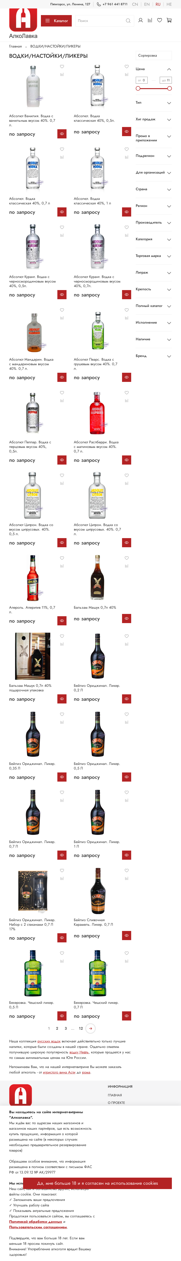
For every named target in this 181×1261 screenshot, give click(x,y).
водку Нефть (79, 1052)
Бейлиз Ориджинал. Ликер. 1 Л (97, 844)
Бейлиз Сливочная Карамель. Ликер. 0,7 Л (93, 922)
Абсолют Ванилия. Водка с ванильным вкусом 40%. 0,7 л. (32, 120)
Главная (15, 46)
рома (86, 1072)
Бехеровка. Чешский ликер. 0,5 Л (31, 1005)
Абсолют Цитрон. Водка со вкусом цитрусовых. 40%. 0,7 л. (97, 529)
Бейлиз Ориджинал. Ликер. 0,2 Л (97, 688)
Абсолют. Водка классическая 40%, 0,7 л (29, 201)
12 (81, 1028)
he (169, 4)
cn (135, 4)
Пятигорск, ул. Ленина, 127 (70, 4)
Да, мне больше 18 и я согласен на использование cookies (97, 1183)
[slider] (138, 88)
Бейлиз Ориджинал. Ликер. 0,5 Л (97, 766)
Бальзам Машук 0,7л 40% (95, 607)
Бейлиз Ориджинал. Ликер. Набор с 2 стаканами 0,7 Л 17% (32, 924)
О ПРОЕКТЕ (116, 1102)
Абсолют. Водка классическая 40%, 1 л (92, 201)
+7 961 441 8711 (112, 4)
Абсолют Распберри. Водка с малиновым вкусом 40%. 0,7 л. (96, 446)
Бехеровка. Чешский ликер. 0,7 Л (96, 1005)
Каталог (56, 21)
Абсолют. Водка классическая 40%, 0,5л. (94, 118)
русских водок (49, 1041)
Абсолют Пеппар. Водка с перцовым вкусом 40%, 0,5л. (30, 446)
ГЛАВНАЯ (115, 1095)
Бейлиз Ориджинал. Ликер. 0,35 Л (32, 766)
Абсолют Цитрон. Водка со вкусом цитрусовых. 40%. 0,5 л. (31, 529)
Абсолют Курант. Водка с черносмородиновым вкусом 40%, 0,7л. (97, 281)
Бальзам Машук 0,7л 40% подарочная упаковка (30, 688)
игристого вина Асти (59, 1072)
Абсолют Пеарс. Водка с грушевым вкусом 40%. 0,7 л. (95, 364)
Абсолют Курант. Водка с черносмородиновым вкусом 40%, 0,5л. (32, 281)
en (147, 4)
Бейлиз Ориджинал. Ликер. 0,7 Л (32, 844)
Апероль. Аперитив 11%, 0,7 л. (32, 610)
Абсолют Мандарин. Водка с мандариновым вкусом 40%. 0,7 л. (31, 364)
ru (158, 4)
